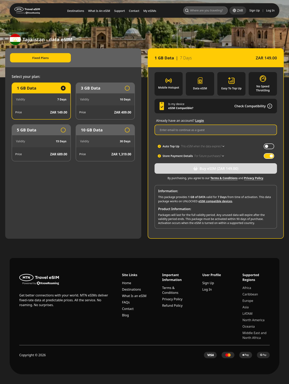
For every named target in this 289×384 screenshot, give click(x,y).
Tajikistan (43, 25)
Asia (245, 307)
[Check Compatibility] (264, 106)
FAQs (126, 302)
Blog (125, 315)
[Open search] (216, 10)
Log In (270, 10)
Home (126, 283)
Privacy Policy (251, 178)
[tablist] (75, 58)
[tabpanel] (75, 122)
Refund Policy (172, 305)
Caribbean (250, 294)
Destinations (131, 289)
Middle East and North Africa (254, 335)
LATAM (247, 313)
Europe (247, 300)
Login (199, 120)
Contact (128, 309)
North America (253, 320)
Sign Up (254, 10)
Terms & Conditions (221, 178)
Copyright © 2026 (32, 355)
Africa (246, 288)
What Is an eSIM (134, 296)
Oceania (248, 326)
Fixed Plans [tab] (43, 58)
